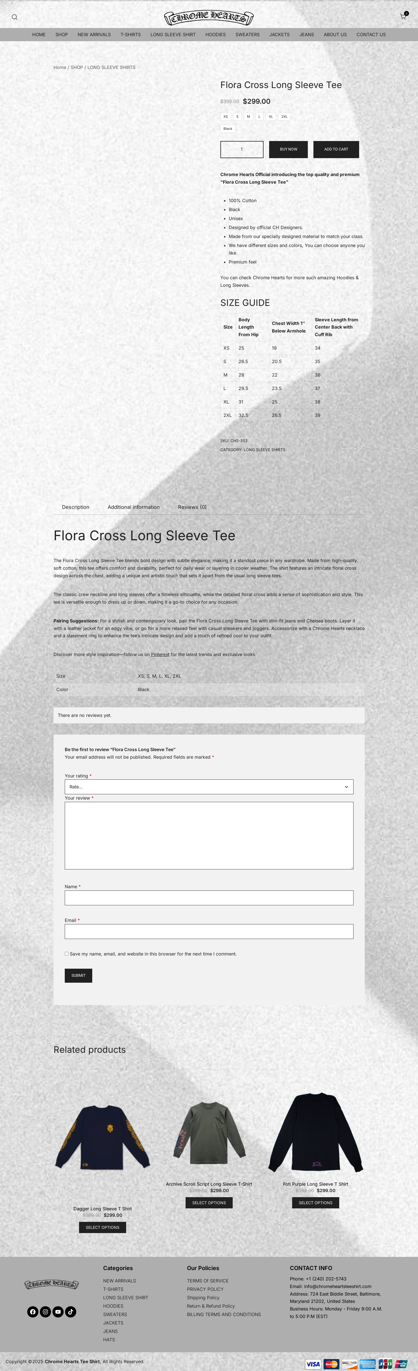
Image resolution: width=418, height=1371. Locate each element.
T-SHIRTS (131, 34)
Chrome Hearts (269, 277)
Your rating (78, 776)
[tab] (76, 507)
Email (72, 920)
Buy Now (288, 149)
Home (60, 67)
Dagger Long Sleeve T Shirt (102, 1208)
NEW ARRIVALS (94, 34)
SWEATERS (247, 34)
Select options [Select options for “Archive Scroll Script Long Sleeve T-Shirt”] (209, 1202)
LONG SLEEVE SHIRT (173, 34)
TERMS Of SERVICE (208, 1281)
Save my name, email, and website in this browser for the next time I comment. (153, 954)
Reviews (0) (192, 507)
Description (75, 507)
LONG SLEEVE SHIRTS (111, 67)
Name (73, 886)
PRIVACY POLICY (205, 1289)
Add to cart (336, 149)
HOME (39, 34)
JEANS (306, 34)
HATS (109, 1339)
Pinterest (160, 654)
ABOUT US (335, 34)
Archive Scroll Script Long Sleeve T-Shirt (209, 1184)
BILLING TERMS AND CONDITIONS (224, 1314)
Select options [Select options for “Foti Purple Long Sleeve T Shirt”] (315, 1202)
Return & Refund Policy (211, 1306)
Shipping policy (203, 1297)
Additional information (134, 507)
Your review (79, 798)
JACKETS (279, 34)
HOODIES (215, 34)
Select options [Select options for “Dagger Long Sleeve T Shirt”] (102, 1227)
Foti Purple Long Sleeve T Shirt (315, 1184)
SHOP (62, 34)
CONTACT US (371, 34)
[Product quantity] (242, 150)
